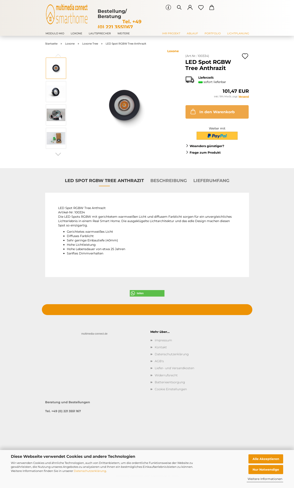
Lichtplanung (238, 33)
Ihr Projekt (171, 33)
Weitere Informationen (265, 479)
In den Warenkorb (212, 111)
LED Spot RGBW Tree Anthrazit (104, 180)
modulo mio (55, 33)
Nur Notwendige (266, 469)
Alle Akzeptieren (266, 459)
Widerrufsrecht (166, 375)
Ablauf (192, 33)
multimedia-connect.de (94, 333)
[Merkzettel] (200, 7)
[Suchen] (179, 7)
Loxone (76, 33)
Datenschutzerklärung (90, 471)
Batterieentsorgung (170, 382)
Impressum (163, 340)
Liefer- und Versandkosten (174, 368)
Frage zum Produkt (205, 152)
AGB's (159, 361)
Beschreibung (168, 180)
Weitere (123, 33)
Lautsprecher (100, 33)
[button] (190, 7)
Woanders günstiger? (207, 146)
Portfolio (213, 33)
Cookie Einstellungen (171, 389)
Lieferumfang (211, 180)
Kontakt (161, 347)
